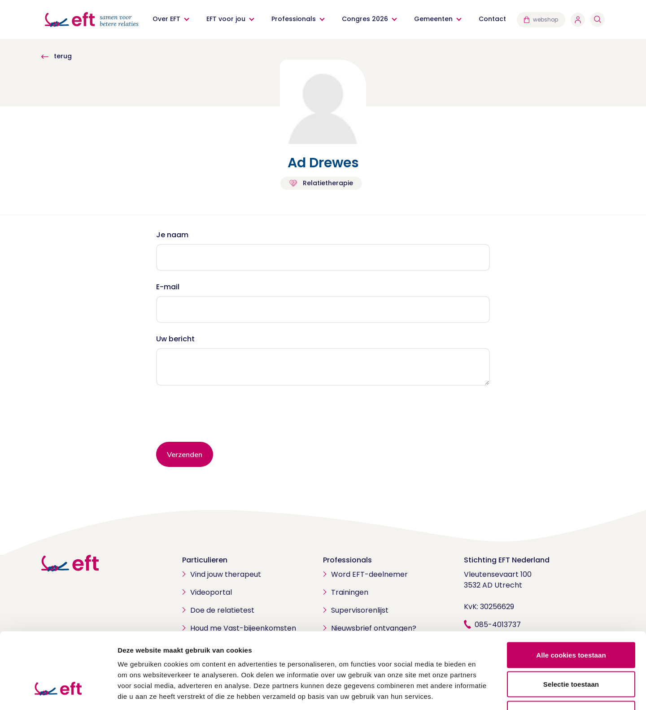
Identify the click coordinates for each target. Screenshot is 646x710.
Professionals (293, 18)
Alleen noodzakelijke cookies (571, 651)
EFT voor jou (225, 18)
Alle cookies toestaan (571, 592)
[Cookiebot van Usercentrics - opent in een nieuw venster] (58, 692)
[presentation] (224, 417)
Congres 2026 (365, 18)
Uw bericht (175, 339)
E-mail (167, 287)
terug (56, 56)
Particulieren (204, 560)
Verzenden (184, 454)
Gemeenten (433, 18)
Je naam (172, 235)
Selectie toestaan (571, 622)
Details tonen (484, 692)
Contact (492, 18)
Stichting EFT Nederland (507, 560)
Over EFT (166, 18)
